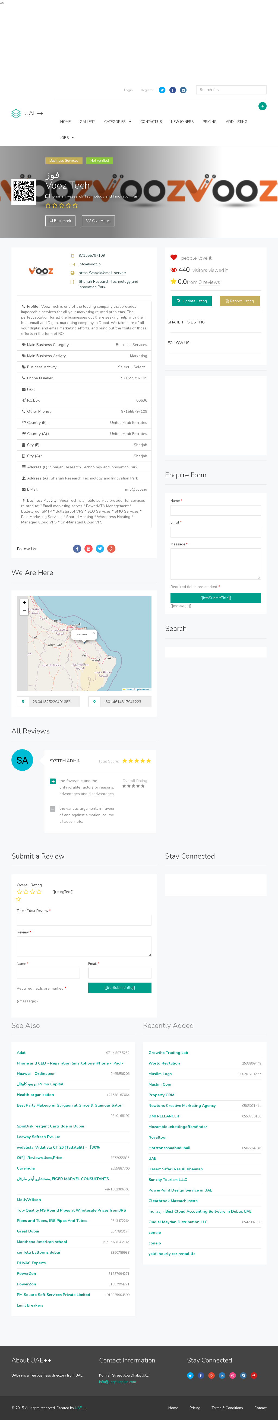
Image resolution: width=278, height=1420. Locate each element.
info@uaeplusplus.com (117, 1382)
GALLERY (87, 121)
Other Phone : (84, 411)
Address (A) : (79, 478)
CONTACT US (151, 121)
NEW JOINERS (182, 121)
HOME (65, 121)
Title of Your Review (34, 910)
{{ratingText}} (63, 892)
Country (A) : (84, 434)
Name (176, 500)
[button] (94, 633)
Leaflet (127, 689)
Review (24, 932)
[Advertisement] (139, 43)
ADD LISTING (236, 121)
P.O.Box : (84, 400)
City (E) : (84, 445)
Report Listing (242, 301)
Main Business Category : (84, 345)
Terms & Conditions (227, 1408)
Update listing (195, 301)
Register (147, 90)
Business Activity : (84, 367)
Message (179, 544)
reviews (209, 282)
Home (173, 1408)
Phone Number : (84, 378)
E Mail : (84, 489)
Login (128, 90)
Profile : (84, 320)
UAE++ (80, 1408)
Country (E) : (84, 422)
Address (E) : (79, 467)
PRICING (210, 121)
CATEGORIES (117, 121)
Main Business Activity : (84, 356)
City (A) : (84, 456)
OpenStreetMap (143, 689)
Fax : (28, 389)
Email (176, 522)
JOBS (67, 137)
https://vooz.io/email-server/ (102, 272)
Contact (260, 1408)
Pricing (194, 1408)
